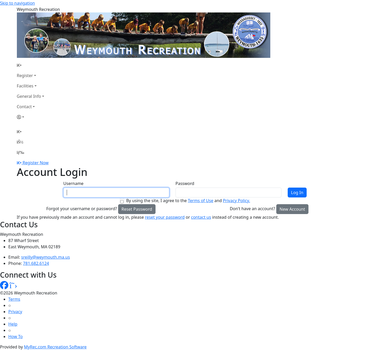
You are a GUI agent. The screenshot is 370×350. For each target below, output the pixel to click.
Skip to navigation (17, 3)
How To (15, 336)
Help (12, 324)
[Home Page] (30, 65)
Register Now (36, 163)
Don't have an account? (252, 208)
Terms (14, 299)
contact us (201, 217)
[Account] (30, 117)
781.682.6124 (36, 263)
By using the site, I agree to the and (188, 200)
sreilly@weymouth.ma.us (45, 257)
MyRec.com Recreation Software (55, 347)
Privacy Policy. (236, 200)
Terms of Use (200, 200)
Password (185, 183)
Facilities (25, 86)
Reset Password (137, 209)
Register (25, 75)
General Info (29, 96)
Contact (24, 106)
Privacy (15, 311)
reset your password (165, 217)
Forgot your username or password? (81, 208)
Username (73, 183)
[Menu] (20, 152)
